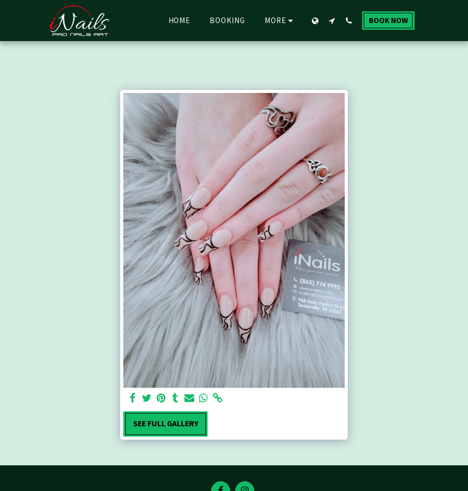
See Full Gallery (165, 423)
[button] (332, 20)
